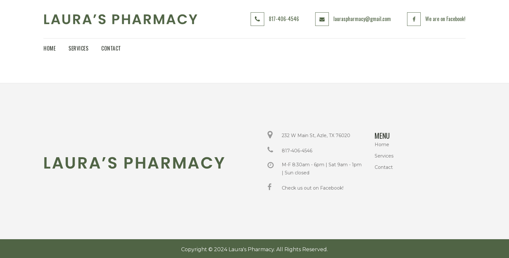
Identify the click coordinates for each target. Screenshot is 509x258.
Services (384, 156)
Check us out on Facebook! (312, 188)
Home (382, 144)
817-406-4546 (284, 18)
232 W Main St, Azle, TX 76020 (316, 135)
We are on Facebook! (445, 18)
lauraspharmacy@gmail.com (362, 18)
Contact (384, 167)
